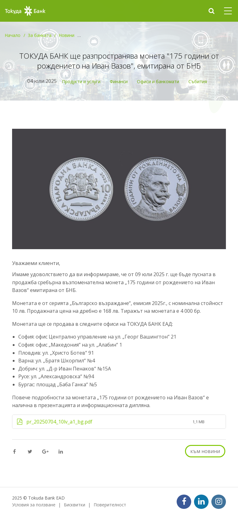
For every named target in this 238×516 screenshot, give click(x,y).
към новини (205, 451)
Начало (12, 35)
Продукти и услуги (81, 81)
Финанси (119, 81)
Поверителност (110, 505)
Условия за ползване (33, 505)
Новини (66, 35)
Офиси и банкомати (158, 81)
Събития (197, 81)
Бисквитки (74, 505)
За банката (39, 35)
